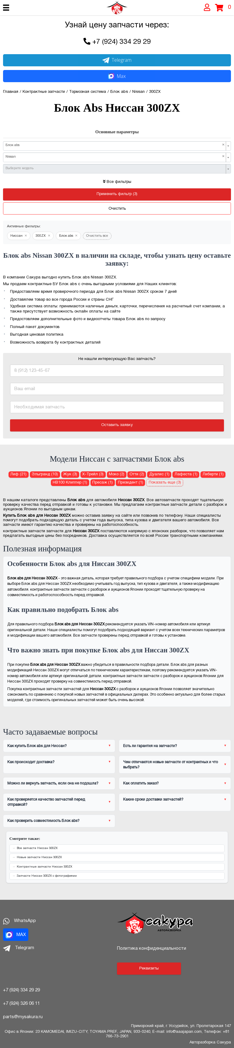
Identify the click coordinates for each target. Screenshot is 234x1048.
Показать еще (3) (165, 482)
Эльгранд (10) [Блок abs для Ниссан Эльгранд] (45, 474)
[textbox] (115, 168)
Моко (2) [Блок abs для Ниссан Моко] (116, 474)
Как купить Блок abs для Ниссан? (37, 746)
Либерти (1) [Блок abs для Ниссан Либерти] (213, 474)
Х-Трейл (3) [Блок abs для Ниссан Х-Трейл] (93, 474)
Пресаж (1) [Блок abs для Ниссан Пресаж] (102, 482)
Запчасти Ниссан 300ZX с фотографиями (47, 876)
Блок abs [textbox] (115, 145)
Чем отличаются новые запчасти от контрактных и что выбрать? (170, 764)
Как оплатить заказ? (141, 783)
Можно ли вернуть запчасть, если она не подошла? (52, 783)
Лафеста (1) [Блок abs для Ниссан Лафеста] (186, 474)
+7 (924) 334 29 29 (121, 42)
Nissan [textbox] (115, 156)
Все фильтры (117, 182)
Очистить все (97, 235)
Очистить (117, 209)
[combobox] (117, 146)
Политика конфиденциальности (151, 948)
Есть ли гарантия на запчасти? (150, 746)
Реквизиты (149, 968)
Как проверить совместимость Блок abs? (43, 821)
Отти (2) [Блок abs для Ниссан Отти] (136, 474)
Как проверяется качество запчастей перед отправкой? (46, 802)
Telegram (117, 60)
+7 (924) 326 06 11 (21, 1003)
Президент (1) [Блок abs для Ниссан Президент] (130, 482)
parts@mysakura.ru (23, 1017)
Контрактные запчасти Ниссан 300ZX (44, 866)
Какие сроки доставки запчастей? (153, 799)
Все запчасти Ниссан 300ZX (37, 848)
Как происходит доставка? (31, 762)
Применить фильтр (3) (117, 194)
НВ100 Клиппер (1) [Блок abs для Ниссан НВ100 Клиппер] (70, 482)
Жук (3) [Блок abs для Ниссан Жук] (70, 474)
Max (117, 76)
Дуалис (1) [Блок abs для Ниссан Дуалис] (159, 474)
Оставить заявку (117, 425)
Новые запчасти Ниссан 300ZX (39, 857)
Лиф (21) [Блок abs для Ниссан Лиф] (18, 474)
